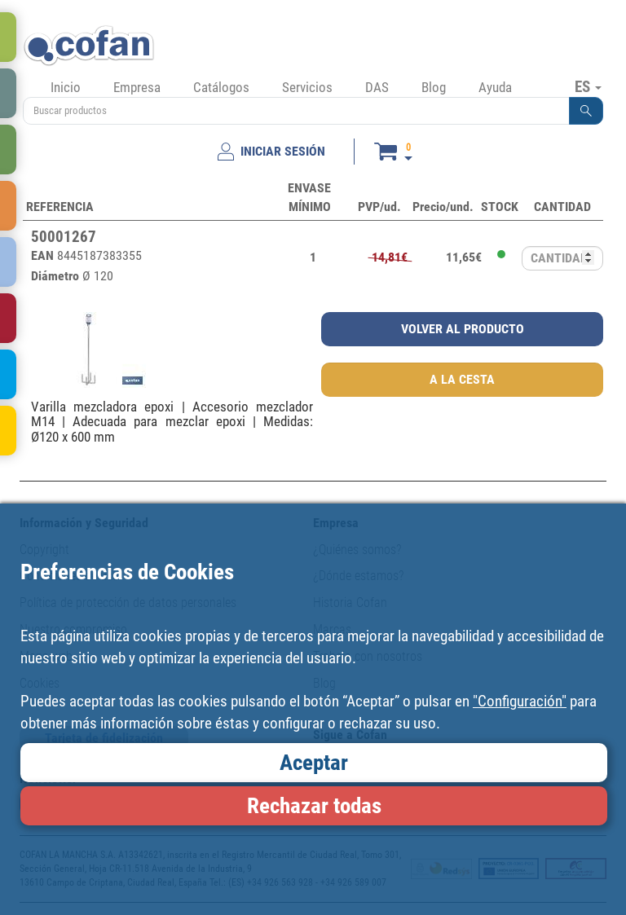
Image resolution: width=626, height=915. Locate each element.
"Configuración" (519, 701)
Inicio (66, 87)
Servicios (307, 87)
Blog (433, 87)
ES (588, 86)
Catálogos (221, 87)
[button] (586, 111)
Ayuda (495, 87)
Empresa (137, 87)
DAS (377, 87)
